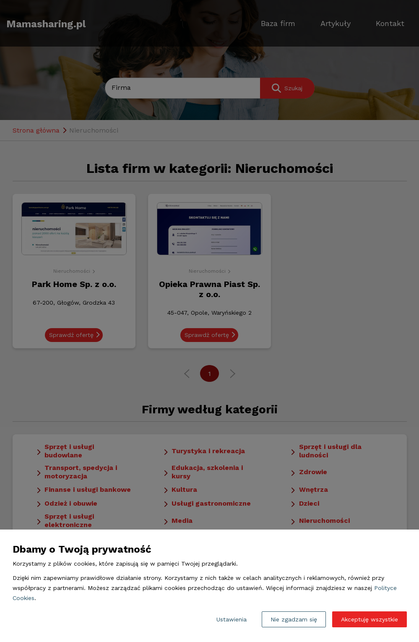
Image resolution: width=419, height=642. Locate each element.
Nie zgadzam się (294, 619)
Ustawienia (231, 619)
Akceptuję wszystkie (369, 619)
